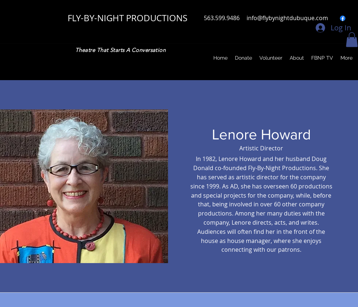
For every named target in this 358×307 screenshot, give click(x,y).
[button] (352, 39)
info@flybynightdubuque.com (287, 18)
